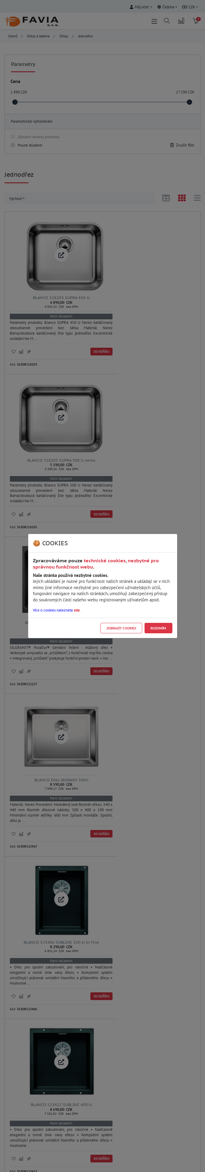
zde (77, 610)
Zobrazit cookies (121, 628)
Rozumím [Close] (158, 628)
